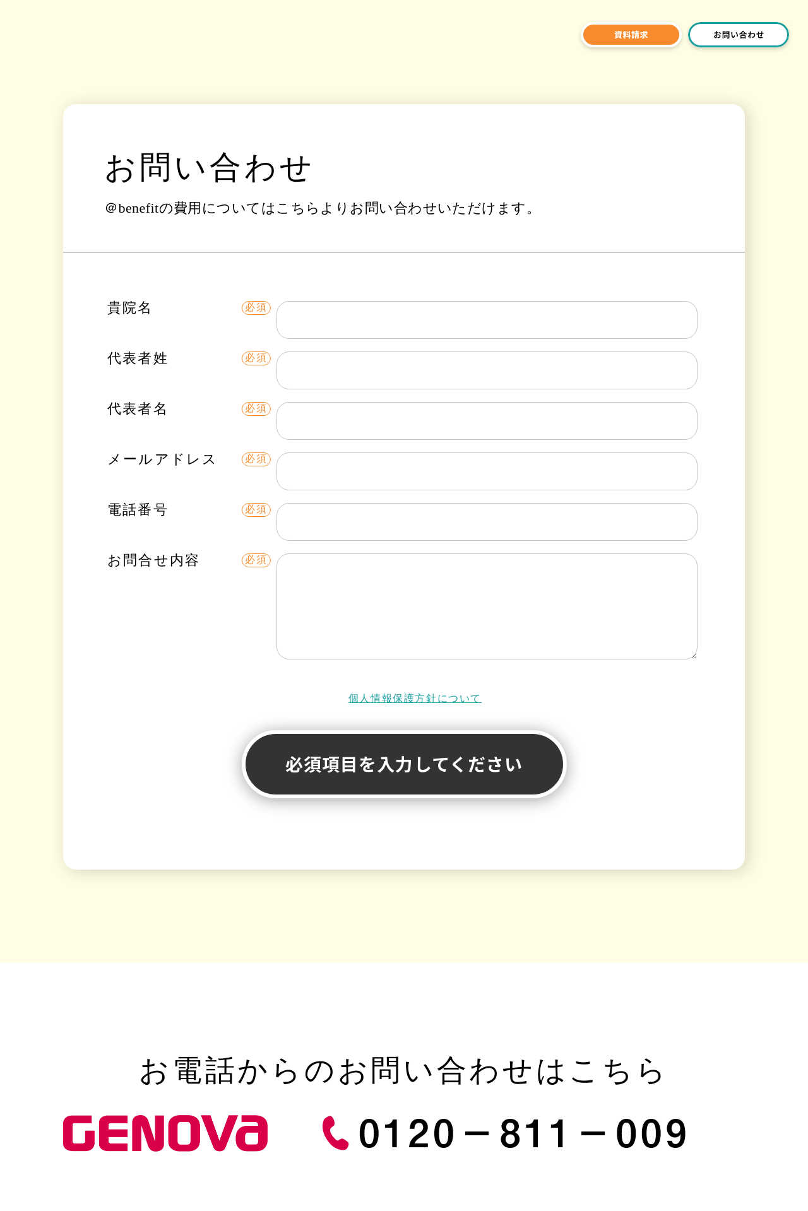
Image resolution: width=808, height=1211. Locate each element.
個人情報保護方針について (415, 698)
